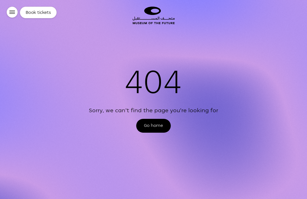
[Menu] (12, 12)
